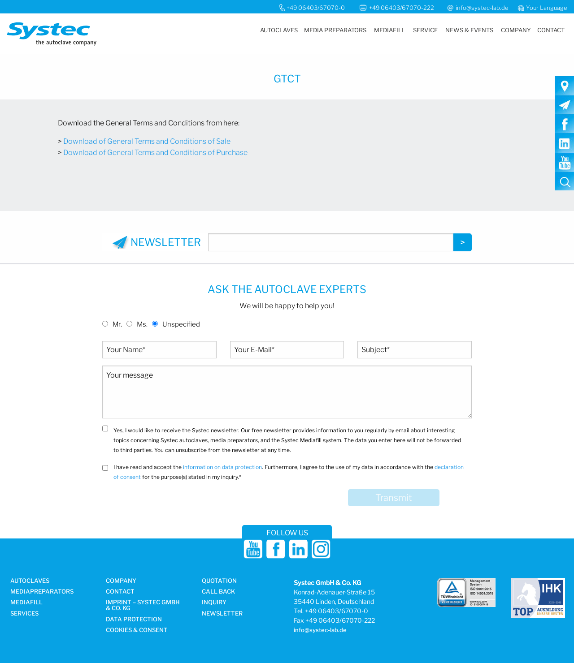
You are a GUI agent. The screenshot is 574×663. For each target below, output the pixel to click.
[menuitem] (278, 30)
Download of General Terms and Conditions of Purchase (155, 152)
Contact (551, 30)
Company (516, 30)
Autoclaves (279, 30)
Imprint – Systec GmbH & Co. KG (143, 605)
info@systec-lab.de (482, 7)
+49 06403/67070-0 (316, 7)
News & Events (469, 30)
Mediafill (389, 30)
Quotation (219, 581)
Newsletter (222, 614)
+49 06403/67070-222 (402, 7)
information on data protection (222, 467)
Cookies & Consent (137, 630)
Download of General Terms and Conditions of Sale (146, 141)
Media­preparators (42, 592)
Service (425, 30)
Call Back (218, 592)
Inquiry (214, 602)
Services (24, 614)
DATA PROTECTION (134, 619)
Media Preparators (335, 30)
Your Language (546, 7)
